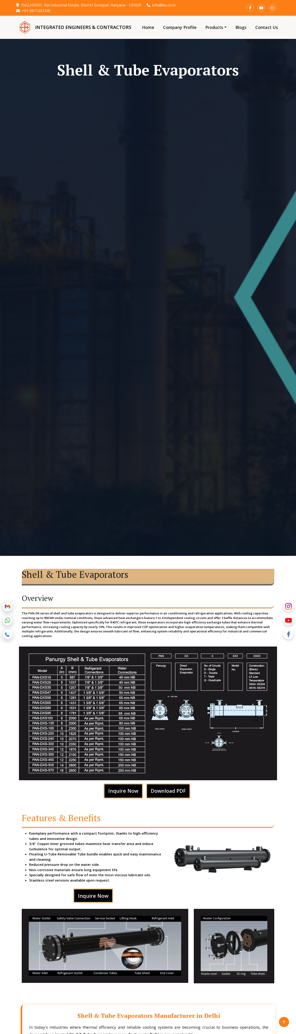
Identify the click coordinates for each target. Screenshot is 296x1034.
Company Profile (180, 27)
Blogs (241, 27)
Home (148, 27)
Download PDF (168, 790)
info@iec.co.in (161, 5)
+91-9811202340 (33, 10)
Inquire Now (123, 790)
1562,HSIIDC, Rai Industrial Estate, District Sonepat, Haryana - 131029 (78, 5)
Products (214, 27)
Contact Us (266, 27)
